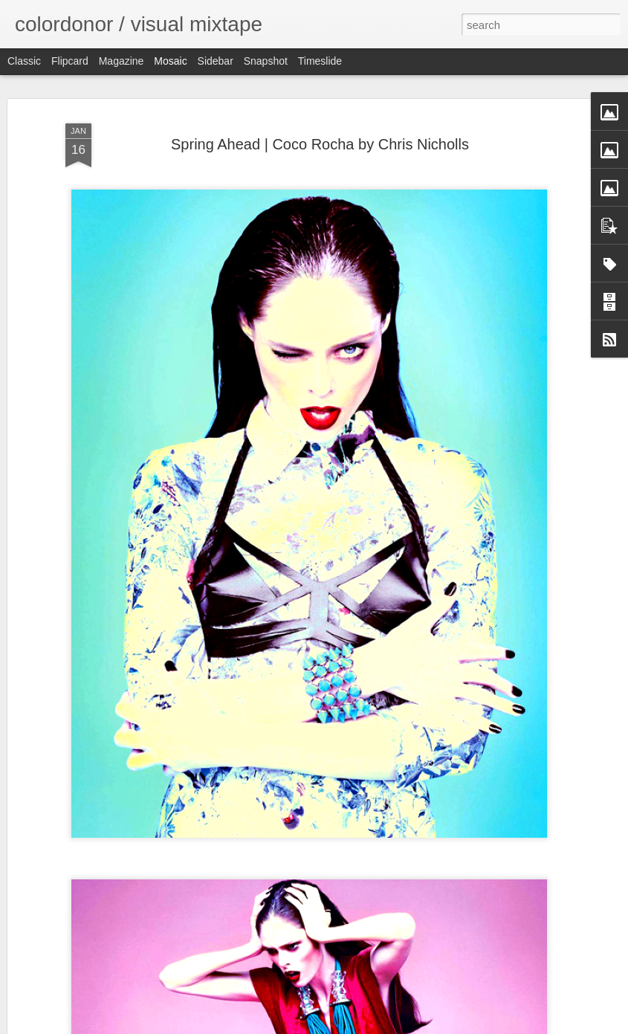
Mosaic (170, 61)
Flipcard (69, 61)
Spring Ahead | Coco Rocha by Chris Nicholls (320, 144)
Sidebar (215, 61)
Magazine (121, 61)
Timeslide (320, 61)
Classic (24, 61)
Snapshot (266, 61)
